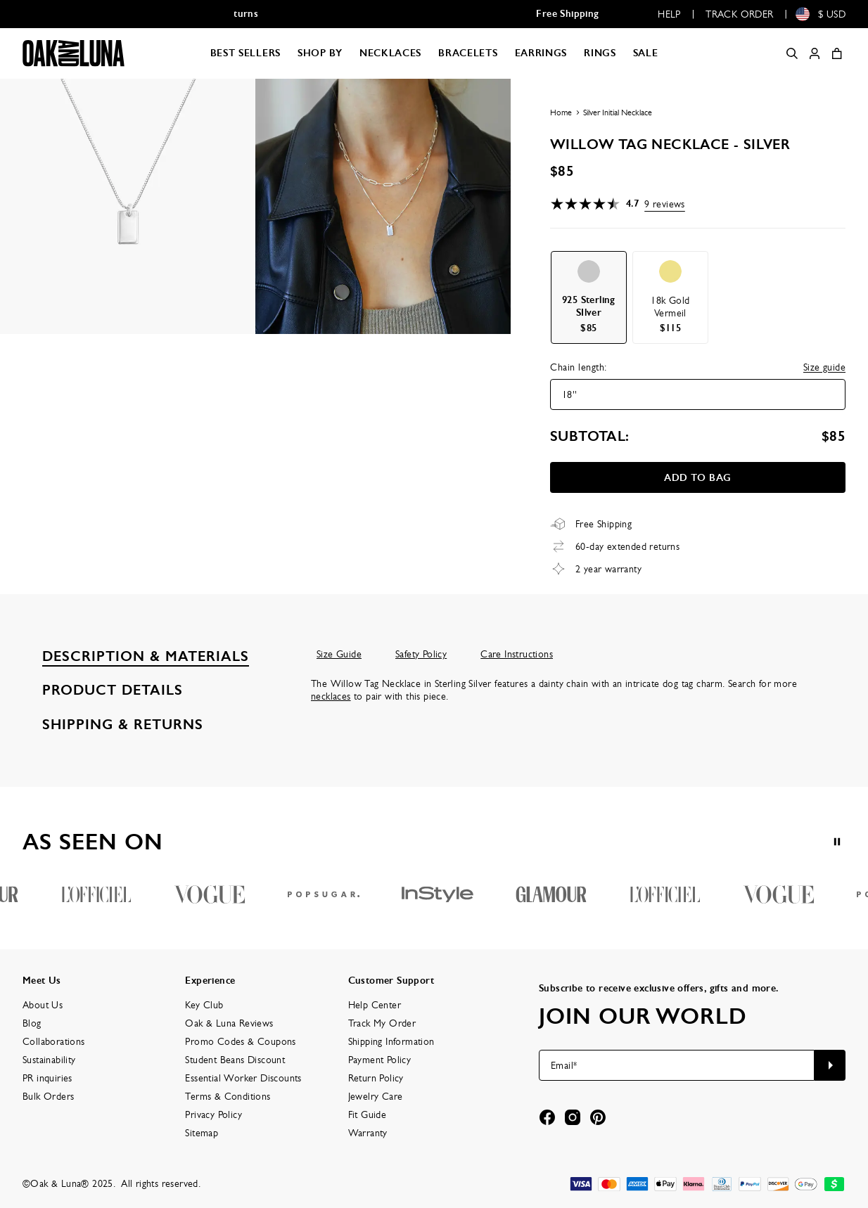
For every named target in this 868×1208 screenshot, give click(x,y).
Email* (564, 1065)
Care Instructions (516, 654)
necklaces (331, 696)
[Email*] (677, 1065)
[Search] (792, 53)
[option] (589, 297)
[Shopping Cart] (837, 53)
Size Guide (339, 654)
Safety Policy (421, 654)
